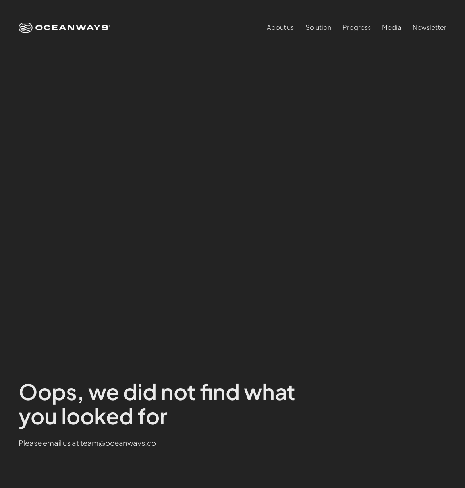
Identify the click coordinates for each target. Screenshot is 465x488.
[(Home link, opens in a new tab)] (64, 28)
